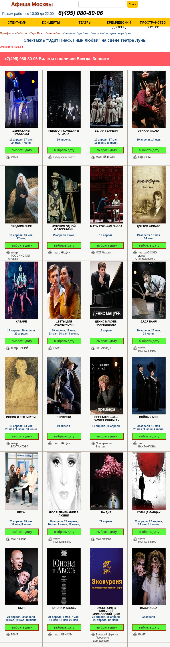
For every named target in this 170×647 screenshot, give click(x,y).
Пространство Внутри (104, 445)
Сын (21, 608)
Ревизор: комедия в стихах (63, 131)
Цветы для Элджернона (63, 321)
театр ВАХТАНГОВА (147, 350)
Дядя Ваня (149, 321)
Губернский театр (64, 157)
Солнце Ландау (148, 512)
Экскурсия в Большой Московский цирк (106, 608)
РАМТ (14, 157)
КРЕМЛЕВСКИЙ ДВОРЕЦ (119, 25)
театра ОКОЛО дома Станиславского (146, 254)
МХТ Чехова (103, 252)
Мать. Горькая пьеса (106, 226)
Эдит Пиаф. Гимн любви (45, 33)
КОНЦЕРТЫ (51, 22)
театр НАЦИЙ (61, 252)
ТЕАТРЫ (85, 22)
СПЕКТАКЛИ (17, 22)
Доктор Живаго (148, 226)
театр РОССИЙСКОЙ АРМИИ (19, 254)
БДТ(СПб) (144, 157)
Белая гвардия (106, 130)
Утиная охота (148, 130)
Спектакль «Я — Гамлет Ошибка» (106, 417)
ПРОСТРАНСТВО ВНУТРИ (153, 25)
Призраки (64, 417)
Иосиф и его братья (21, 417)
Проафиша (7, 33)
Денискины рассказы (21, 131)
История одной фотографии (64, 226)
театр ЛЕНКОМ (62, 634)
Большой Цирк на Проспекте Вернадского (105, 636)
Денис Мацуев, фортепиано (106, 321)
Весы (21, 512)
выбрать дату (22, 150)
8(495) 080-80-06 (80, 13)
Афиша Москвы (32, 4)
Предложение (21, 226)
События (22, 33)
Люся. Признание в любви (64, 512)
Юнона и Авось (64, 608)
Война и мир (148, 417)
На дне (106, 512)
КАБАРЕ (21, 321)
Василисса (148, 608)
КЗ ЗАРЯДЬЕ (104, 348)
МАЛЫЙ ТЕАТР (105, 157)
